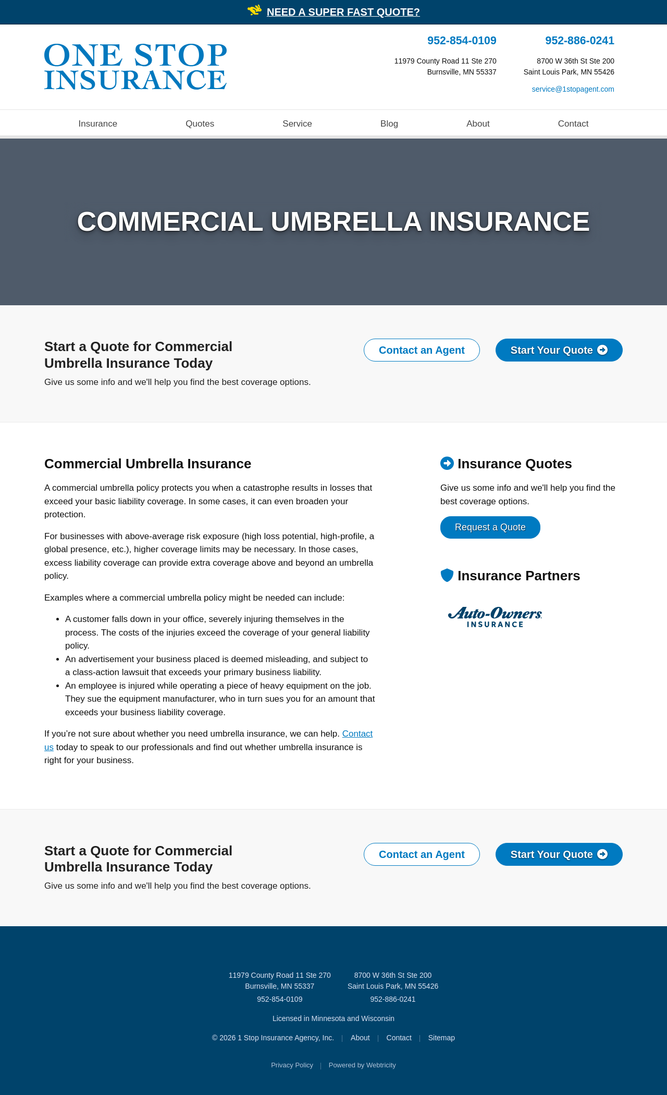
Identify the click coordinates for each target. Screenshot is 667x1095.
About (477, 124)
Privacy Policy (292, 1065)
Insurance (98, 124)
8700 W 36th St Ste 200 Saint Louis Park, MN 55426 (393, 980)
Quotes (200, 124)
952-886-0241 (580, 40)
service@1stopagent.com (573, 89)
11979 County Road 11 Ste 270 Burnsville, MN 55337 (280, 980)
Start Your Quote (559, 350)
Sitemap (441, 1038)
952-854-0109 (461, 40)
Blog (389, 124)
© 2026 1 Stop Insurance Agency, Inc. (273, 1038)
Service (297, 124)
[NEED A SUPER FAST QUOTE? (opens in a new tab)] (343, 13)
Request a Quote (490, 527)
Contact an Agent (422, 350)
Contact (573, 124)
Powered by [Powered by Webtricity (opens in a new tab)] (362, 1065)
